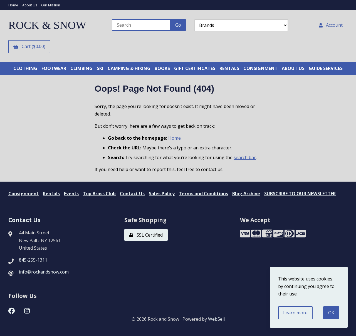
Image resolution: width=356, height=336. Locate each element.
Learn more (295, 313)
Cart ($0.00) (29, 46)
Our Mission (50, 5)
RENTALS (229, 68)
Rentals (51, 193)
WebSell (216, 319)
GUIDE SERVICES (326, 68)
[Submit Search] (178, 25)
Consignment (23, 193)
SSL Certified (146, 235)
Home (13, 5)
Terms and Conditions (203, 193)
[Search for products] (141, 25)
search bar (245, 157)
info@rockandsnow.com (44, 272)
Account (331, 25)
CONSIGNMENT (260, 68)
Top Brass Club (99, 193)
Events (71, 193)
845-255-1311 (33, 260)
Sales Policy (162, 193)
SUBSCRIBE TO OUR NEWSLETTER (300, 193)
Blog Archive (246, 193)
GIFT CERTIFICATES (194, 68)
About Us (29, 5)
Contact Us (132, 193)
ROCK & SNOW (47, 25)
